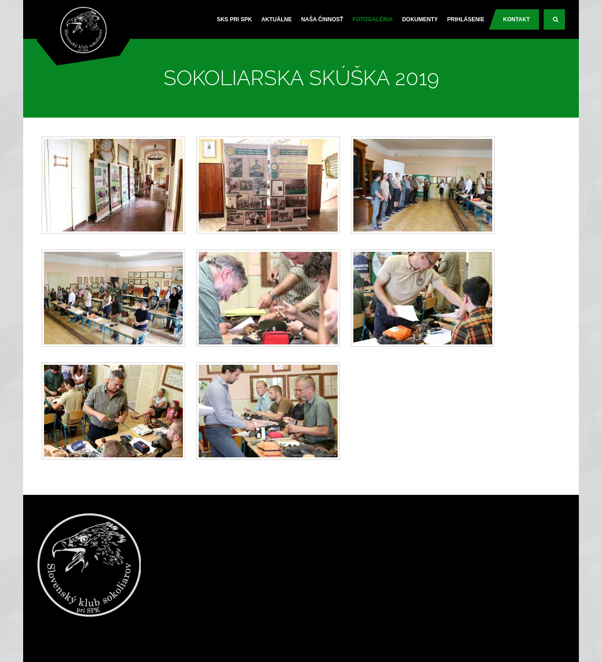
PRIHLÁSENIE (466, 19)
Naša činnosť (322, 19)
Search (559, 23)
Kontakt (516, 19)
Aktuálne (276, 19)
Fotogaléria (372, 19)
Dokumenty (420, 19)
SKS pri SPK (234, 19)
